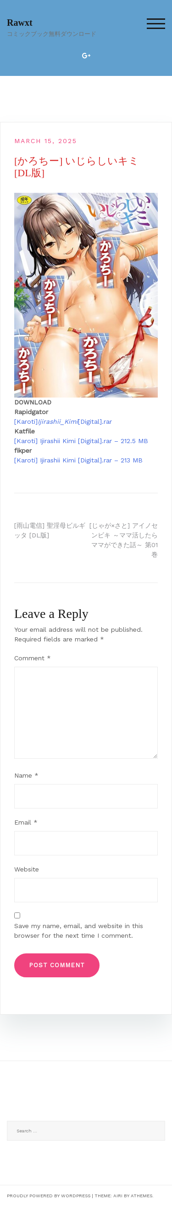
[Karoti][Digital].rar (63, 421)
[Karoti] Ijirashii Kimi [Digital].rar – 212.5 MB (81, 440)
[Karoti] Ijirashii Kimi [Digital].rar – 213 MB (78, 460)
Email (26, 822)
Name (26, 775)
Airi (117, 1195)
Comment (32, 658)
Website (26, 869)
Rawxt (20, 22)
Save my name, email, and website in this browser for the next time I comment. (78, 930)
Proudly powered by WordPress (48, 1195)
